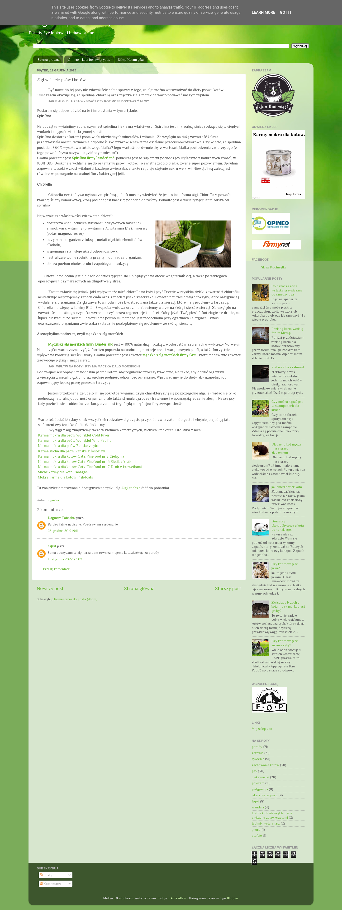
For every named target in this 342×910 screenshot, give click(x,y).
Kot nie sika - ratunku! (287, 367)
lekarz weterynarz (265, 795)
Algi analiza (130, 488)
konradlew (178, 898)
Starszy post (228, 588)
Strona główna (49, 59)
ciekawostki (260, 777)
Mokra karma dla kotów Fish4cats (65, 477)
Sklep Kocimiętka (131, 59)
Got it (285, 12)
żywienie (258, 759)
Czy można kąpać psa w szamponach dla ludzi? (287, 406)
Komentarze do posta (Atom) (75, 599)
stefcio (257, 835)
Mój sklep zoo (262, 729)
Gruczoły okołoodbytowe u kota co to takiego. (287, 525)
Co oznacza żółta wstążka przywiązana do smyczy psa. (286, 290)
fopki (255, 801)
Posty (46, 875)
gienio (256, 829)
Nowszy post (50, 588)
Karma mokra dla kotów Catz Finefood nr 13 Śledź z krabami (87, 462)
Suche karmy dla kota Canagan (63, 472)
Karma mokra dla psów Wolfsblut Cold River (73, 435)
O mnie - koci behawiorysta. (89, 59)
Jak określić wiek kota (286, 487)
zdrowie (257, 753)
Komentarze (51, 884)
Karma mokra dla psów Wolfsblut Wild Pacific (74, 440)
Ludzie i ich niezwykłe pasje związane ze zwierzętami (272, 815)
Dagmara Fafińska (61, 518)
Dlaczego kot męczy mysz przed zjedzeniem (286, 448)
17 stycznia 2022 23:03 (65, 559)
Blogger (232, 898)
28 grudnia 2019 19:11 (63, 531)
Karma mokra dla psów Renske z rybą (68, 446)
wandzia (258, 807)
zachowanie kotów (265, 765)
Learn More (263, 12)
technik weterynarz (266, 823)
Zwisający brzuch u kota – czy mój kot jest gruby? (288, 606)
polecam (258, 783)
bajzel (52, 546)
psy (254, 771)
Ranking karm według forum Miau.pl (287, 331)
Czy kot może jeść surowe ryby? (284, 643)
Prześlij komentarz (56, 569)
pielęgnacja (260, 789)
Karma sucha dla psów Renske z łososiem (71, 451)
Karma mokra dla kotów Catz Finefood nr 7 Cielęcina (81, 456)
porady (257, 747)
